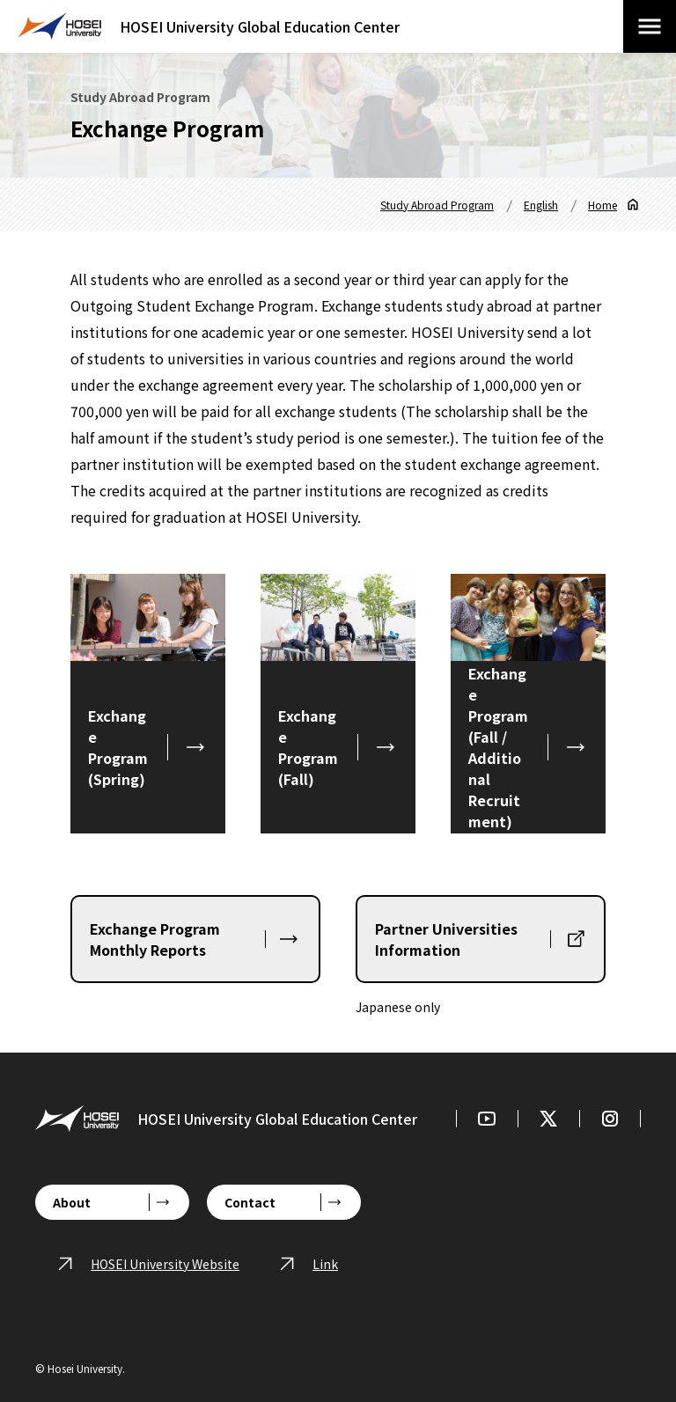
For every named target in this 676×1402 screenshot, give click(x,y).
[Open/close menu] (649, 26)
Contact (250, 1202)
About (72, 1202)
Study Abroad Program (437, 204)
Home (602, 204)
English (541, 204)
